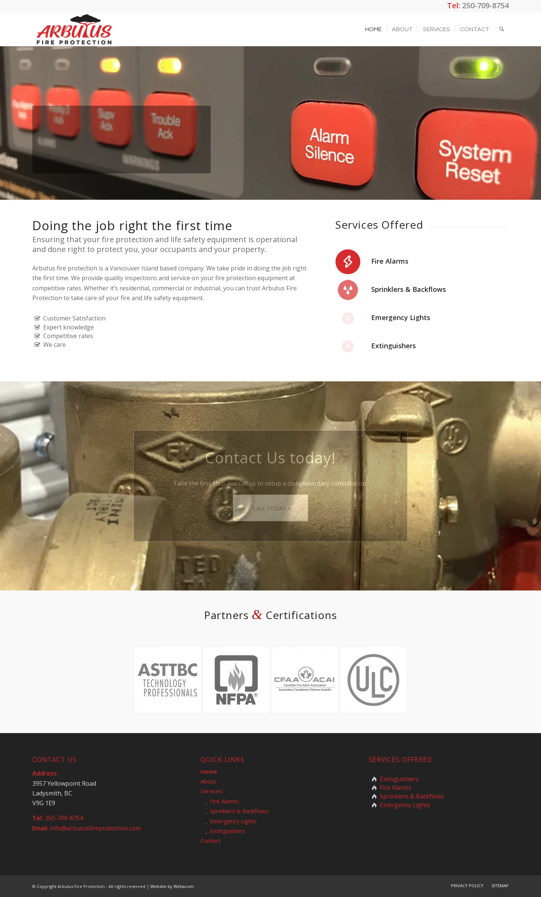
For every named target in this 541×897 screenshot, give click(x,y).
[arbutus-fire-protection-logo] (74, 29)
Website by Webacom (172, 886)
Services (211, 791)
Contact (211, 840)
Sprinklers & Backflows (408, 289)
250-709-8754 (485, 5)
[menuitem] (373, 29)
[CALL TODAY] (270, 508)
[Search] (501, 29)
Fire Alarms (389, 261)
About (208, 781)
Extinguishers (393, 345)
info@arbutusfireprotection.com (95, 828)
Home (209, 771)
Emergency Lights (400, 317)
